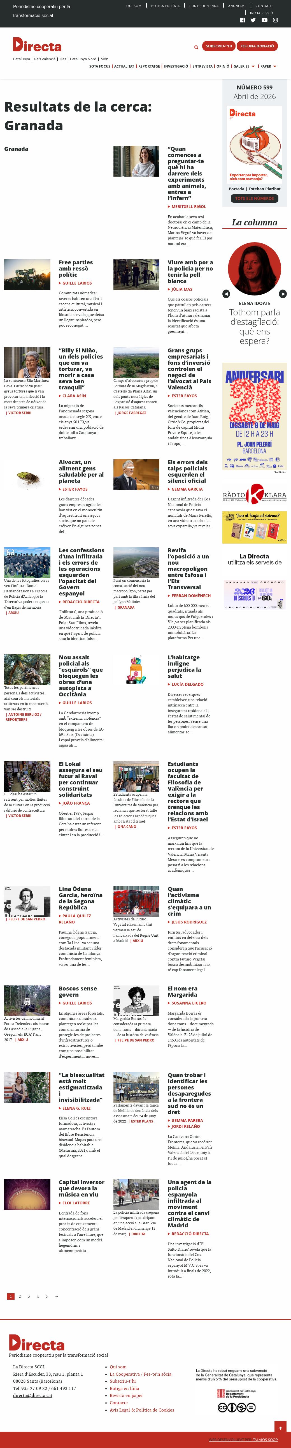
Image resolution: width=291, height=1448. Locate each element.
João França (76, 803)
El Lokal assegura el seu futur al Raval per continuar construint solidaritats (81, 779)
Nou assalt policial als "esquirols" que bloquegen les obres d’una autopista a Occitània (81, 675)
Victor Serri (19, 413)
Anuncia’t (237, 5)
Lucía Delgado (188, 684)
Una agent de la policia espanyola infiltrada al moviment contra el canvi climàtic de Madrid (189, 1203)
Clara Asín (74, 395)
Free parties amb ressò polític (76, 268)
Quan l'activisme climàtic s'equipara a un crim (189, 901)
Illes (63, 58)
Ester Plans (142, 1121)
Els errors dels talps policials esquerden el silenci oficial (188, 471)
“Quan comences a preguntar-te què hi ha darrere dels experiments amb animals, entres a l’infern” (187, 173)
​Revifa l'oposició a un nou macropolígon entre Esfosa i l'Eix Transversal (188, 568)
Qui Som (134, 5)
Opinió (222, 66)
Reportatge (149, 66)
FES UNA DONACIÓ (257, 46)
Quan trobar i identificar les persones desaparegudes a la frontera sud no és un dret (189, 1093)
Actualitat (124, 66)
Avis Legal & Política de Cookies (142, 1410)
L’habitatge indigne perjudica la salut (184, 666)
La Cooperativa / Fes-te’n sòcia (140, 1374)
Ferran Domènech (191, 595)
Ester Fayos (184, 395)
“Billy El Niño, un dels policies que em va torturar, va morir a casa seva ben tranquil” (81, 369)
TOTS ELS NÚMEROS (254, 198)
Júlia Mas (182, 289)
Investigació (176, 66)
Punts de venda (204, 5)
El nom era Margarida (182, 991)
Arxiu (13, 613)
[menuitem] (21, 59)
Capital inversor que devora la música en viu (81, 1188)
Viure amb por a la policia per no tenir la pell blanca (190, 271)
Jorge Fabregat (132, 413)
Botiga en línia (165, 5)
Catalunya (21, 58)
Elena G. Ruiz (76, 1108)
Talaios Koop (243, 1440)
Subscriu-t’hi (123, 1381)
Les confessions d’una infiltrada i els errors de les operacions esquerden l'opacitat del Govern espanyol (81, 571)
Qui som (118, 1367)
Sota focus (99, 66)
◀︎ (227, 294)
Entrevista (202, 66)
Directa (138, 1234)
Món (104, 58)
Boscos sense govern (78, 991)
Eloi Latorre (76, 1202)
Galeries (242, 66)
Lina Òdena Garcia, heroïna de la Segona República (81, 898)
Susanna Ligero (189, 1003)
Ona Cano (127, 827)
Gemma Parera (187, 1120)
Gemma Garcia (187, 489)
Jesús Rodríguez (189, 922)
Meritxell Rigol (189, 206)
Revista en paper (126, 1395)
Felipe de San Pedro (26, 919)
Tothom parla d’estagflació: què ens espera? (254, 326)
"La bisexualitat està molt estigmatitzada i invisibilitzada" (81, 1087)
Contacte (264, 5)
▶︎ (284, 294)
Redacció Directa (81, 601)
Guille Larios (77, 283)
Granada (16, 149)
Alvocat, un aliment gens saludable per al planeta (81, 471)
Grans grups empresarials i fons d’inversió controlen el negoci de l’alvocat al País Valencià (189, 369)
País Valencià (44, 58)
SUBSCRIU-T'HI (219, 46)
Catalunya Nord (83, 58)
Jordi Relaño (186, 1126)
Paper (265, 66)
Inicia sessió (261, 13)
